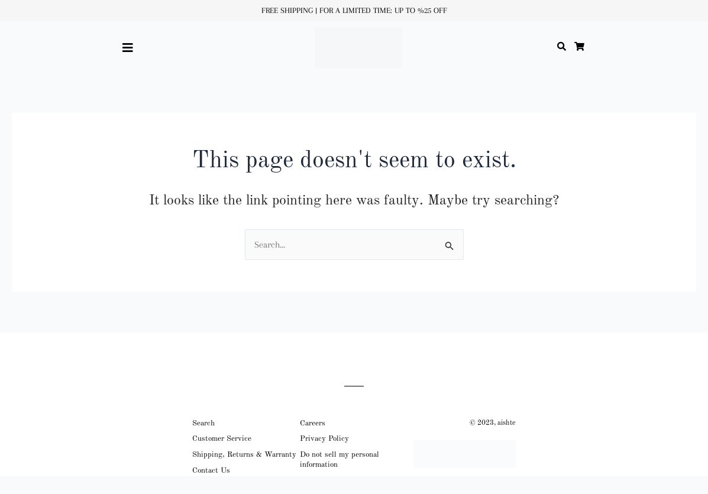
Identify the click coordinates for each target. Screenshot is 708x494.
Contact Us (211, 470)
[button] (130, 48)
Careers (312, 423)
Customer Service (221, 439)
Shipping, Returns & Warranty (244, 455)
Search (203, 423)
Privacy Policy (324, 439)
